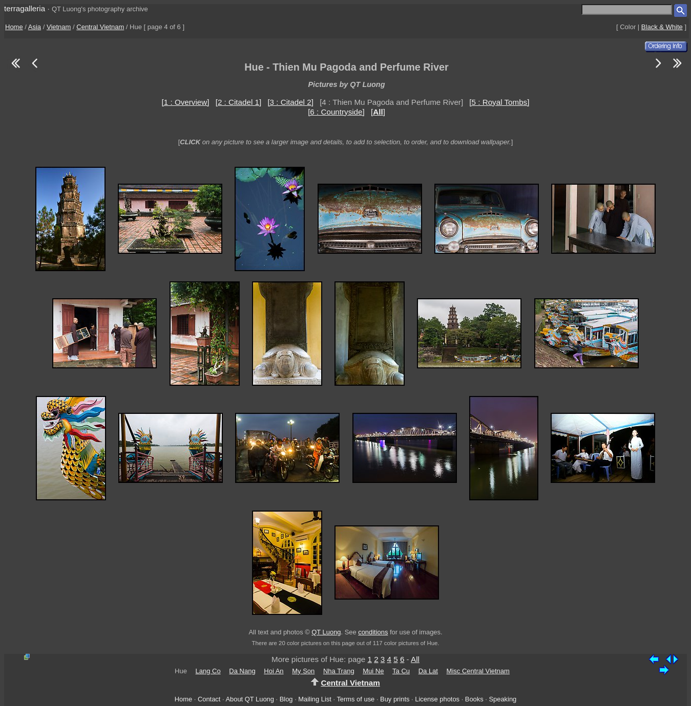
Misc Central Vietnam (478, 671)
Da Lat (428, 671)
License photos (437, 699)
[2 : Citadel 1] (239, 102)
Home (14, 27)
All (415, 659)
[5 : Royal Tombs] (499, 102)
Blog (286, 699)
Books (474, 699)
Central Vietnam (100, 27)
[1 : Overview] (186, 102)
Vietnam (59, 27)
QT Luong (326, 632)
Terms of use (355, 699)
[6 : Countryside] (336, 111)
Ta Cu (401, 671)
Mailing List (314, 699)
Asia (34, 27)
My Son (303, 671)
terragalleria (24, 8)
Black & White (662, 27)
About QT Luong (249, 699)
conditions (373, 632)
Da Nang (242, 671)
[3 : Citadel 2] (290, 102)
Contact (209, 699)
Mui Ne (373, 671)
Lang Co (208, 671)
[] (378, 111)
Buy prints (394, 699)
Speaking (502, 699)
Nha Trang (338, 671)
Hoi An (273, 671)
